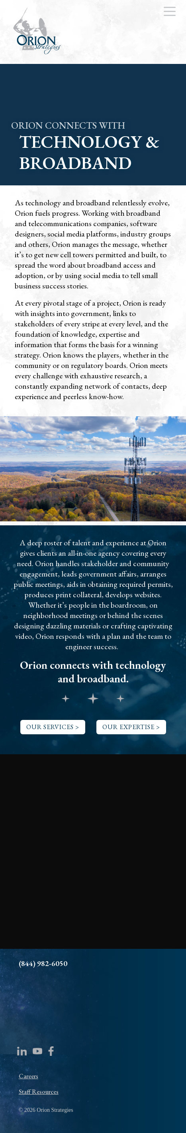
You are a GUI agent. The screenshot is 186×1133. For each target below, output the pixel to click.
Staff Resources (39, 1091)
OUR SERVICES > (52, 727)
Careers (28, 1076)
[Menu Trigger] (169, 11)
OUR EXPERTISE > (131, 727)
